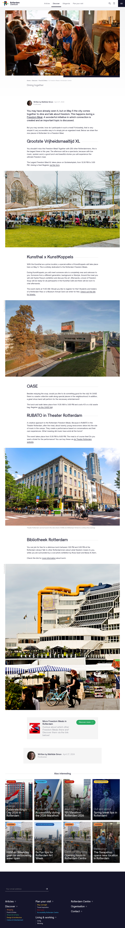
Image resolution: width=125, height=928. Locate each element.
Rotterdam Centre (82, 901)
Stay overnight (42, 905)
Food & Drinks (11, 912)
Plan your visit (78, 3)
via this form (55, 165)
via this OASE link (45, 407)
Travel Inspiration (43, 907)
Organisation (79, 906)
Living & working (46, 917)
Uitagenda (66, 3)
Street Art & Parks (13, 915)
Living (39, 921)
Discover (56, 3)
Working (40, 923)
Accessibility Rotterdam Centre (48, 912)
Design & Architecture (14, 917)
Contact (76, 911)
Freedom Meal (34, 117)
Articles (47, 3)
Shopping (10, 910)
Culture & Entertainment (15, 920)
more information (49, 558)
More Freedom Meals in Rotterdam (54, 722)
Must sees (40, 910)
